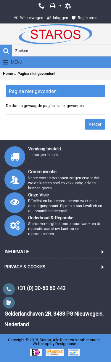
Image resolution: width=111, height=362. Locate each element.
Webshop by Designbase (54, 343)
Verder (95, 124)
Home (8, 74)
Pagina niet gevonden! (36, 74)
